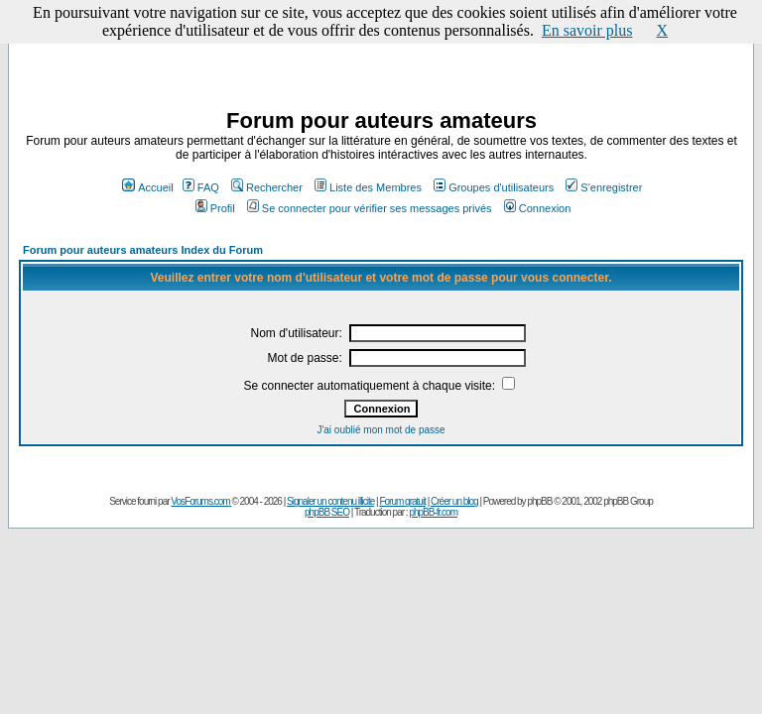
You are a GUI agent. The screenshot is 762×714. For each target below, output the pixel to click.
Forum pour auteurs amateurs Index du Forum (143, 250)
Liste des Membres (368, 187)
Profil (215, 208)
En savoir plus (587, 30)
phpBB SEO (327, 512)
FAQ (201, 187)
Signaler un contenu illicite (330, 501)
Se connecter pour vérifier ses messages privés (369, 208)
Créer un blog (454, 501)
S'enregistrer (604, 187)
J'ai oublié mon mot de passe (380, 429)
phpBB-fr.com (433, 512)
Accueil (147, 187)
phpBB (539, 501)
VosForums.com (201, 501)
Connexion (538, 208)
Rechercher (267, 187)
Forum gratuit (402, 501)
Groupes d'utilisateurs (494, 187)
